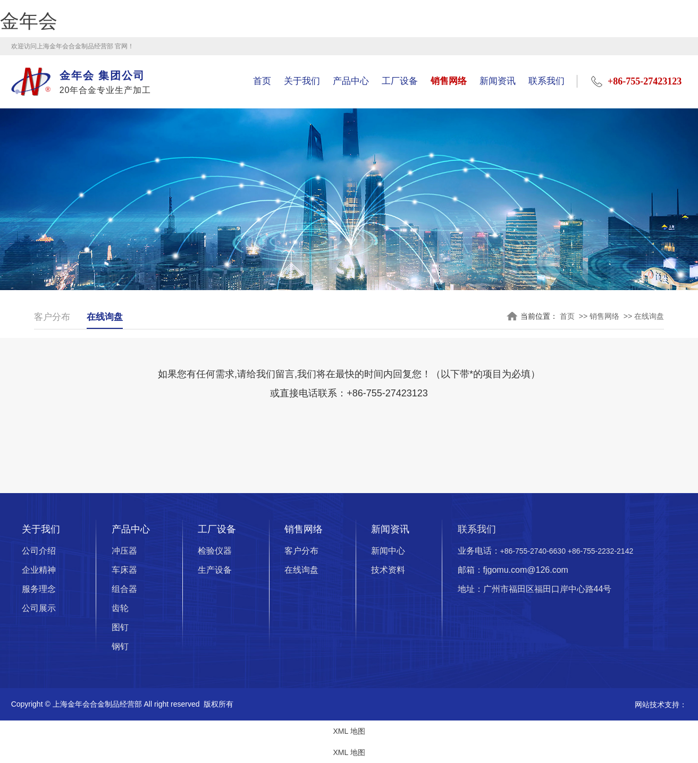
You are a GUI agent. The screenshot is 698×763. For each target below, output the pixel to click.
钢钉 (120, 647)
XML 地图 (349, 732)
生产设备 (215, 570)
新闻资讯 (498, 81)
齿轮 (120, 609)
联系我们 (546, 81)
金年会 (28, 21)
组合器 (124, 590)
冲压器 (124, 551)
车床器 (124, 570)
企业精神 (39, 570)
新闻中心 (388, 551)
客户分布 (53, 317)
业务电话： (546, 551)
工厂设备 (400, 81)
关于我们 (302, 81)
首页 (262, 81)
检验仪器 (215, 551)
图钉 (120, 628)
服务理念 (39, 590)
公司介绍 (39, 551)
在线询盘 (108, 317)
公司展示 (39, 609)
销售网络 (449, 81)
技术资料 (388, 570)
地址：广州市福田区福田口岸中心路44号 (535, 590)
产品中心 (351, 81)
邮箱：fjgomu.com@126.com (513, 570)
